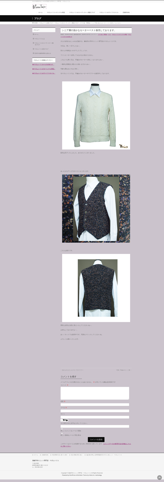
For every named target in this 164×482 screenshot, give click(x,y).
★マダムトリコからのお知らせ (43, 64)
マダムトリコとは (40, 38)
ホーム (36, 34)
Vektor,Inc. (92, 477)
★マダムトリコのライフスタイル (44, 73)
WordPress (72, 477)
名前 (63, 404)
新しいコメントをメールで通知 (71, 433)
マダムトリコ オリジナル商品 (119, 34)
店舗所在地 (45, 457)
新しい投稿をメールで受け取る (71, 438)
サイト (63, 416)
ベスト (109, 34)
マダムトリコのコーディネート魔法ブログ (44, 43)
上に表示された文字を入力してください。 (74, 426)
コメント (64, 385)
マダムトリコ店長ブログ (41, 49)
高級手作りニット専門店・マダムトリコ (79, 475)
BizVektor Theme (82, 477)
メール (64, 410)
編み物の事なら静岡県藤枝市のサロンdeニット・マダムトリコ (104, 457)
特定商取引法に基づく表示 (59, 457)
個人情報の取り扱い (77, 457)
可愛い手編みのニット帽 (124, 370)
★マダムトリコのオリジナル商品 (44, 69)
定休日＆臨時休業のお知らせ (43, 53)
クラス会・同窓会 (102, 34)
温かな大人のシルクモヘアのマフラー (72, 370)
